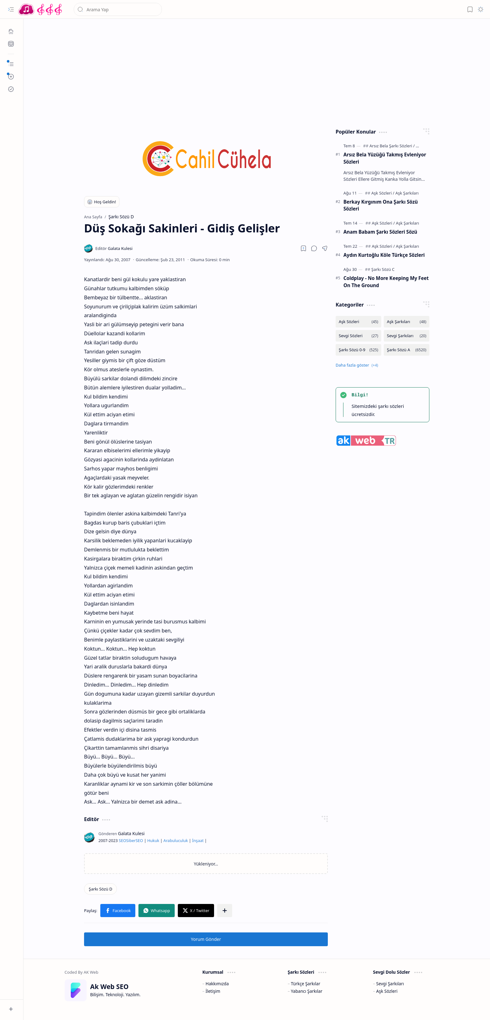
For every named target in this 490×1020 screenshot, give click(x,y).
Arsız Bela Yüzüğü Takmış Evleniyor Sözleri (384, 158)
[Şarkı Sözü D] (100, 889)
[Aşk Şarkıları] (406, 193)
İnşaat (198, 840)
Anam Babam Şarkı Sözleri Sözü (380, 232)
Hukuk (153, 840)
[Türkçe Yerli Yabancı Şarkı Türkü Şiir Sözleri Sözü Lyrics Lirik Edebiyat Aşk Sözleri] (40, 9)
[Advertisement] (252, 72)
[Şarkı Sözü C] (382, 269)
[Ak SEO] (11, 44)
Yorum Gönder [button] (206, 939)
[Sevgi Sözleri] (358, 336)
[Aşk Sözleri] (382, 193)
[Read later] (303, 248)
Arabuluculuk (175, 840)
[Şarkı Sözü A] (406, 350)
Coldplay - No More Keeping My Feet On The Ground (386, 281)
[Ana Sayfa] (11, 31)
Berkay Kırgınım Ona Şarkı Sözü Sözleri (380, 205)
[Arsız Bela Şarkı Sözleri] (392, 146)
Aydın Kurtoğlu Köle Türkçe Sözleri (384, 255)
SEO (122, 840)
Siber (131, 840)
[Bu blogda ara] (118, 9)
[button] (11, 9)
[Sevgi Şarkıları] (406, 336)
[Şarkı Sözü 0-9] (358, 350)
